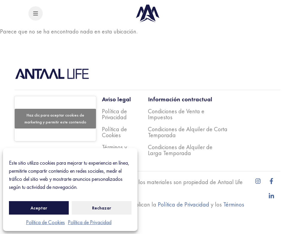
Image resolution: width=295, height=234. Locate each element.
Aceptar (38, 208)
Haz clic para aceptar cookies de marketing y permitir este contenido (55, 118)
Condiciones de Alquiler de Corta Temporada (187, 132)
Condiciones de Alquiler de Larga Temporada (180, 150)
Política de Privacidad (89, 222)
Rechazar (101, 208)
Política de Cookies (45, 222)
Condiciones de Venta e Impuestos (176, 114)
